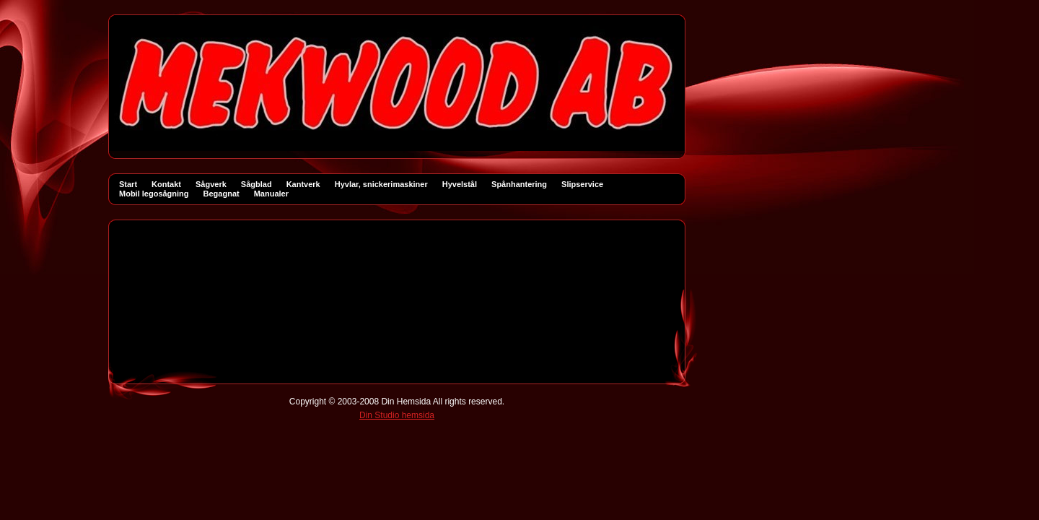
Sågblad (256, 184)
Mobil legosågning (154, 193)
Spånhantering (519, 184)
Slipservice (582, 184)
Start (128, 184)
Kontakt (166, 184)
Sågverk (211, 184)
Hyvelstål (459, 184)
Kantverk (303, 184)
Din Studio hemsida (396, 415)
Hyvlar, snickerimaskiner (381, 184)
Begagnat (221, 193)
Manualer (271, 193)
